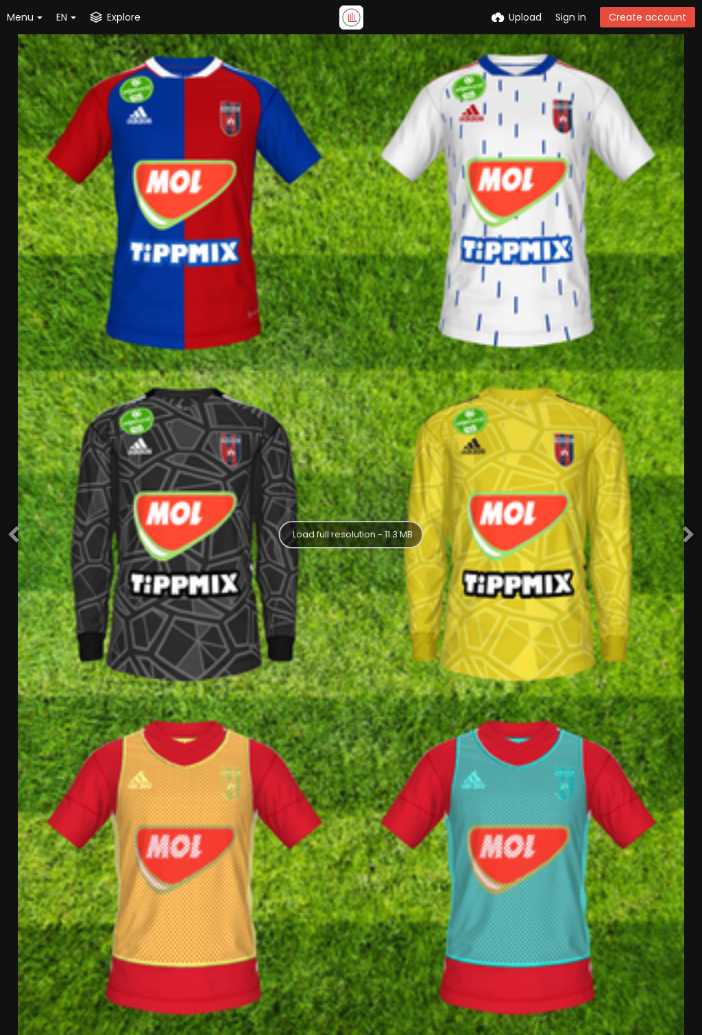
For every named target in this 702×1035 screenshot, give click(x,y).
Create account (647, 17)
